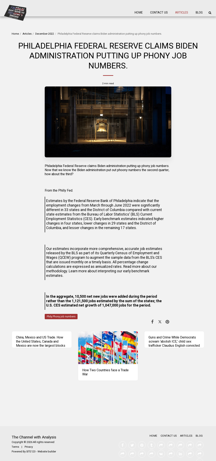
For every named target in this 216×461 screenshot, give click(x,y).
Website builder (47, 451)
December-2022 (44, 34)
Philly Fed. (65, 190)
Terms (15, 447)
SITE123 (30, 451)
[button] (210, 12)
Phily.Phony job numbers (61, 316)
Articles (27, 34)
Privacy (29, 447)
